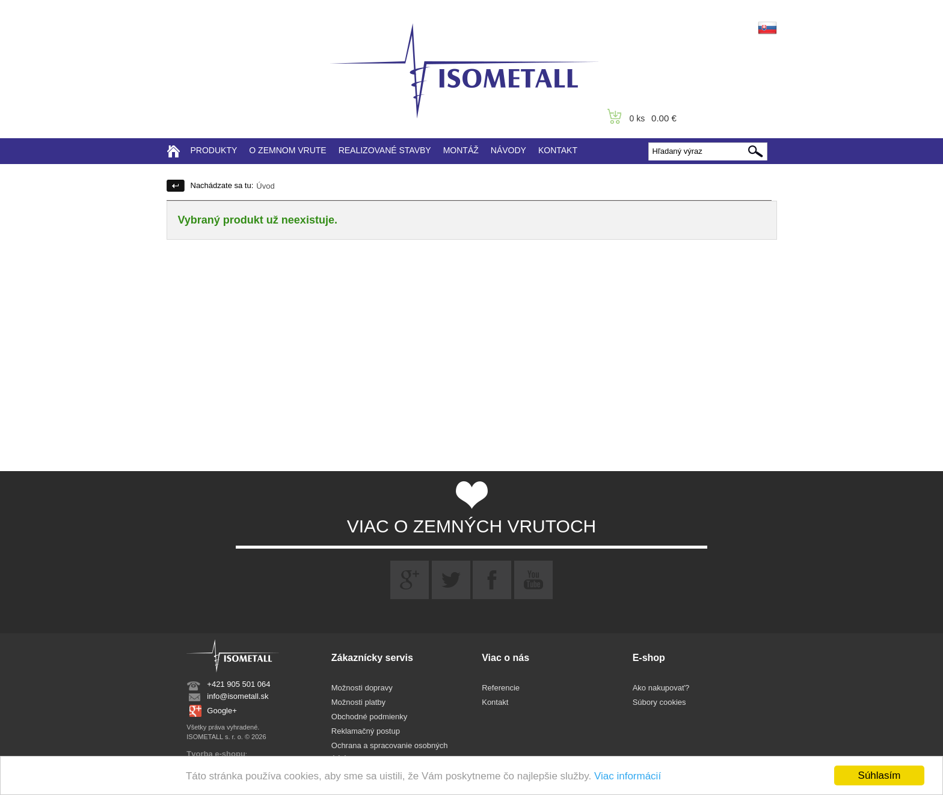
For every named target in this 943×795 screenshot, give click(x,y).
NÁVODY (508, 150)
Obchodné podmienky (369, 716)
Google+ (222, 710)
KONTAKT (557, 150)
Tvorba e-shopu (215, 753)
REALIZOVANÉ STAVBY (385, 150)
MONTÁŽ (461, 150)
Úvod (265, 185)
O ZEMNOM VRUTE (287, 150)
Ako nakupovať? (661, 687)
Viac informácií (627, 776)
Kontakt (495, 702)
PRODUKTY (214, 150)
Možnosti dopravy (362, 687)
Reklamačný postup (365, 731)
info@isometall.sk (237, 696)
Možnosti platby (358, 702)
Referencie (501, 687)
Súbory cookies (659, 702)
